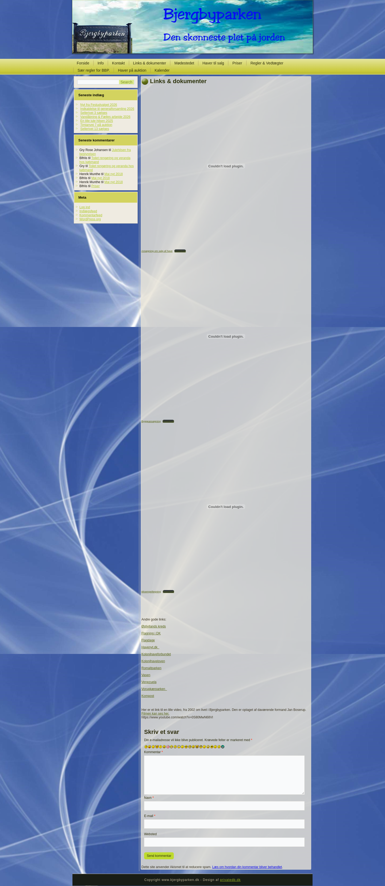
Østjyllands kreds (153, 626)
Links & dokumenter (149, 63)
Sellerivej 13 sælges (94, 129)
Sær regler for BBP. (94, 70)
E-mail (149, 816)
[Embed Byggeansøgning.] (225, 336)
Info (101, 63)
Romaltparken (151, 668)
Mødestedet (184, 63)
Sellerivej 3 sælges (93, 113)
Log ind (84, 207)
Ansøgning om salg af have (156, 250)
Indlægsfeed (88, 211)
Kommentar (153, 752)
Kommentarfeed (90, 215)
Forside (83, 63)
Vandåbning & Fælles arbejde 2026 (105, 117)
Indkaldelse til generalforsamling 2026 (107, 109)
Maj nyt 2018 (113, 174)
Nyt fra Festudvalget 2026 (98, 105)
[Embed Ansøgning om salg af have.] (225, 166)
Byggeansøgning (151, 421)
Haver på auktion (132, 70)
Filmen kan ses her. (155, 713)
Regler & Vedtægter (267, 63)
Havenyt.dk (150, 647)
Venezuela (148, 682)
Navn (149, 798)
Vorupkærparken (154, 689)
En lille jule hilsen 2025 (96, 121)
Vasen (145, 675)
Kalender (162, 70)
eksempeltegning (151, 591)
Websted (150, 834)
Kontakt (118, 63)
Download (180, 250)
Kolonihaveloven (153, 661)
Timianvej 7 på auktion (96, 125)
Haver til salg (213, 63)
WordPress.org (90, 219)
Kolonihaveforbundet (156, 654)
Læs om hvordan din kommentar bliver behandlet (247, 867)
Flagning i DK (151, 633)
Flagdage (148, 640)
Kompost (147, 696)
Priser (237, 63)
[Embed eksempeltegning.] (225, 506)
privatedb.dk (230, 880)
